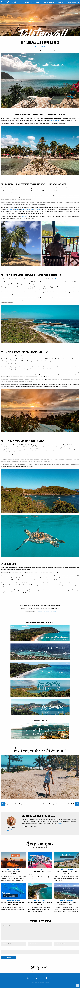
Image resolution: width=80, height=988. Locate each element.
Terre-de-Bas (37, 209)
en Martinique (24, 216)
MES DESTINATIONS (29, 2)
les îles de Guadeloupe (54, 120)
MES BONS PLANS (60, 2)
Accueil (3, 38)
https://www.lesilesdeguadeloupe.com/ (47, 611)
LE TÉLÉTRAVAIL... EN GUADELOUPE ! (14, 38)
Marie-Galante (10, 209)
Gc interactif (47, 982)
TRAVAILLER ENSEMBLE (71, 2)
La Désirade (16, 209)
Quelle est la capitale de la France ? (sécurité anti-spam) (12, 949)
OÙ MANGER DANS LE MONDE (49, 2)
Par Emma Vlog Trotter (29, 50)
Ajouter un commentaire (40, 46)
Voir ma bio (59, 823)
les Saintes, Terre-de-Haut (27, 209)
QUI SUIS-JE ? (38, 2)
